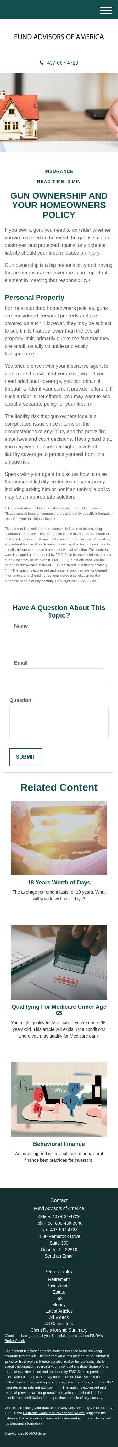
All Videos (59, 1317)
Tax (59, 1298)
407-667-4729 (59, 62)
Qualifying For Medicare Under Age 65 (59, 1010)
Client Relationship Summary (59, 1330)
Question (20, 700)
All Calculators (59, 1323)
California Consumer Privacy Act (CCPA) (54, 1413)
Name (21, 626)
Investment (59, 1285)
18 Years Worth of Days (59, 882)
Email (21, 663)
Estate (59, 1292)
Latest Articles (59, 1311)
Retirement (59, 1279)
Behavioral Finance (59, 1144)
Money (58, 1304)
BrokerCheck (15, 1341)
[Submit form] (25, 757)
